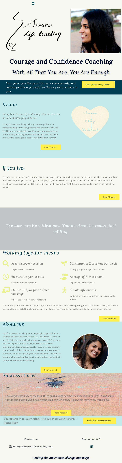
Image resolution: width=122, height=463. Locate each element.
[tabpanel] (61, 399)
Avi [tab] (8, 387)
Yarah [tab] (104, 387)
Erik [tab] (56, 387)
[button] (98, 84)
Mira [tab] (79, 387)
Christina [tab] (35, 387)
